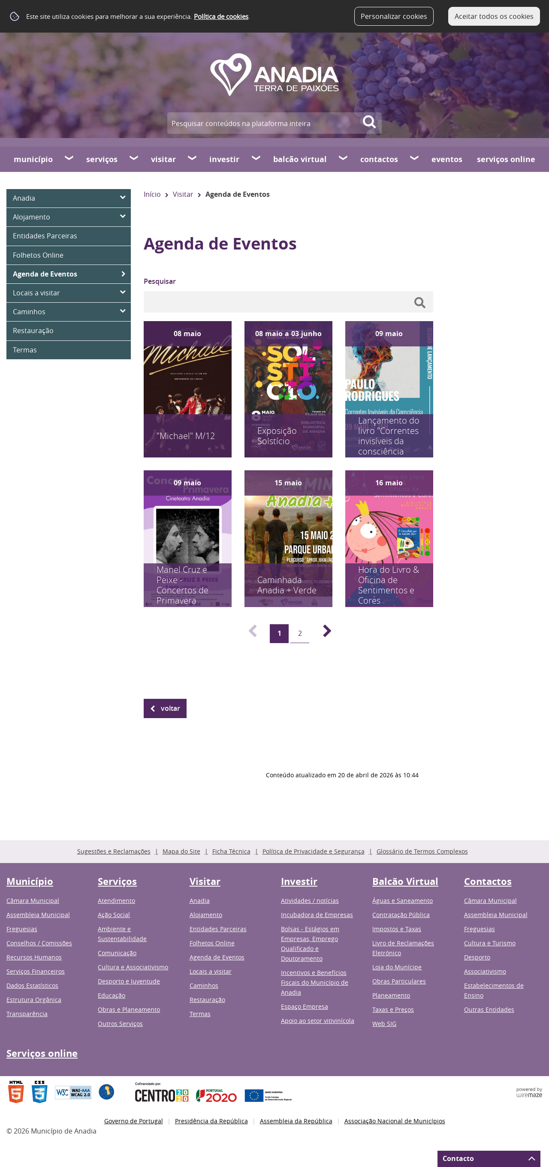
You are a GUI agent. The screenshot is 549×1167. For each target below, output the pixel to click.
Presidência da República (211, 1121)
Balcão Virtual (300, 159)
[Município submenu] (69, 159)
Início (152, 194)
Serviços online (506, 159)
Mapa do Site (181, 851)
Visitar (163, 159)
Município (33, 159)
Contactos (379, 159)
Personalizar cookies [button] (394, 16)
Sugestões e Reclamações (114, 851)
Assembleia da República (296, 1121)
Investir (224, 159)
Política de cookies (221, 16)
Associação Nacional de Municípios (394, 1121)
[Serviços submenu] (134, 159)
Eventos (446, 159)
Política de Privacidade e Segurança (313, 851)
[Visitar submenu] (192, 159)
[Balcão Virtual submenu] (343, 159)
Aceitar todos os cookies (494, 16)
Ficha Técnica (231, 851)
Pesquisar (160, 281)
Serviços (102, 159)
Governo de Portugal (133, 1121)
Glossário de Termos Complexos (422, 851)
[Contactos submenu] (414, 159)
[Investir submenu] (256, 159)
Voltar (170, 708)
